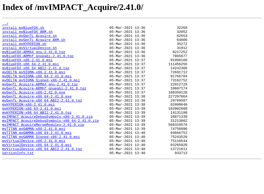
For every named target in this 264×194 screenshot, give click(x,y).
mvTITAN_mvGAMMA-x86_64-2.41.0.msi (36, 155)
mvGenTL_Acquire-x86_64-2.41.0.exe (36, 111)
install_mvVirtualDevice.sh (29, 53)
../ (5, 24)
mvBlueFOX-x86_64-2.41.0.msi (30, 72)
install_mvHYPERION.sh (24, 48)
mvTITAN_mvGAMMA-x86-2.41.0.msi (33, 150)
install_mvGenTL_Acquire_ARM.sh (33, 43)
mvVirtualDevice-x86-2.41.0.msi (33, 164)
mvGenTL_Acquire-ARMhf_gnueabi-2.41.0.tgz (44, 101)
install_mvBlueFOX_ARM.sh (27, 34)
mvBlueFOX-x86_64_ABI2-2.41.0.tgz (36, 77)
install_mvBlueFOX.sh (23, 29)
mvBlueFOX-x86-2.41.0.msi (27, 67)
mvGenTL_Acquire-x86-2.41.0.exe (33, 106)
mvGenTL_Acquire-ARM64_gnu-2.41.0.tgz (40, 97)
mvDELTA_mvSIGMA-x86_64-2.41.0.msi (36, 87)
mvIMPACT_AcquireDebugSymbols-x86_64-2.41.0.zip (50, 140)
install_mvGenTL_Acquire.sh (29, 38)
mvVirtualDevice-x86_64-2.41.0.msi (36, 169)
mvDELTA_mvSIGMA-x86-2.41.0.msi (33, 82)
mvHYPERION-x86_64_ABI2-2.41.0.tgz (36, 131)
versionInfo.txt (18, 179)
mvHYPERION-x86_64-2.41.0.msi (31, 126)
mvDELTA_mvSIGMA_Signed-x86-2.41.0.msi (41, 92)
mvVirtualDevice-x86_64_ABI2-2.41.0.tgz (42, 174)
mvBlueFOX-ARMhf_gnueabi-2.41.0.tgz (38, 63)
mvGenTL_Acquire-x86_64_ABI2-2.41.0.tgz (42, 116)
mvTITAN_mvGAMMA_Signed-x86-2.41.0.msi (41, 160)
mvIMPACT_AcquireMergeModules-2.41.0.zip (43, 145)
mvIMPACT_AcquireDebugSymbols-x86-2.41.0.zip (47, 135)
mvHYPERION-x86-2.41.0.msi (28, 121)
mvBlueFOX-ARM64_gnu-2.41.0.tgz (33, 58)
